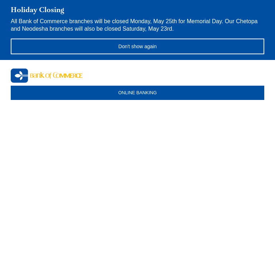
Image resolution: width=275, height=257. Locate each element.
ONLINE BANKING (137, 92)
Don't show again (138, 46)
